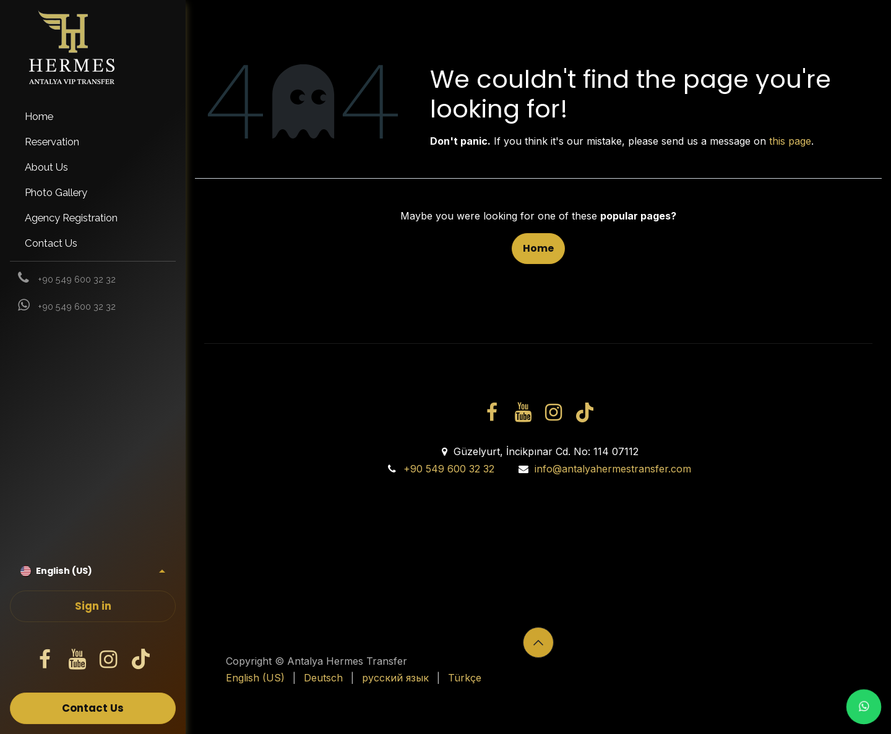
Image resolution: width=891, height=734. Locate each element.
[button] (538, 642)
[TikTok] (140, 660)
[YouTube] (76, 660)
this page (790, 141)
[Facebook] (45, 660)
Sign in (93, 606)
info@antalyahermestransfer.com (613, 469)
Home (538, 248)
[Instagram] (109, 660)
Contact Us (93, 708)
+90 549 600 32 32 (448, 469)
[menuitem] (93, 116)
